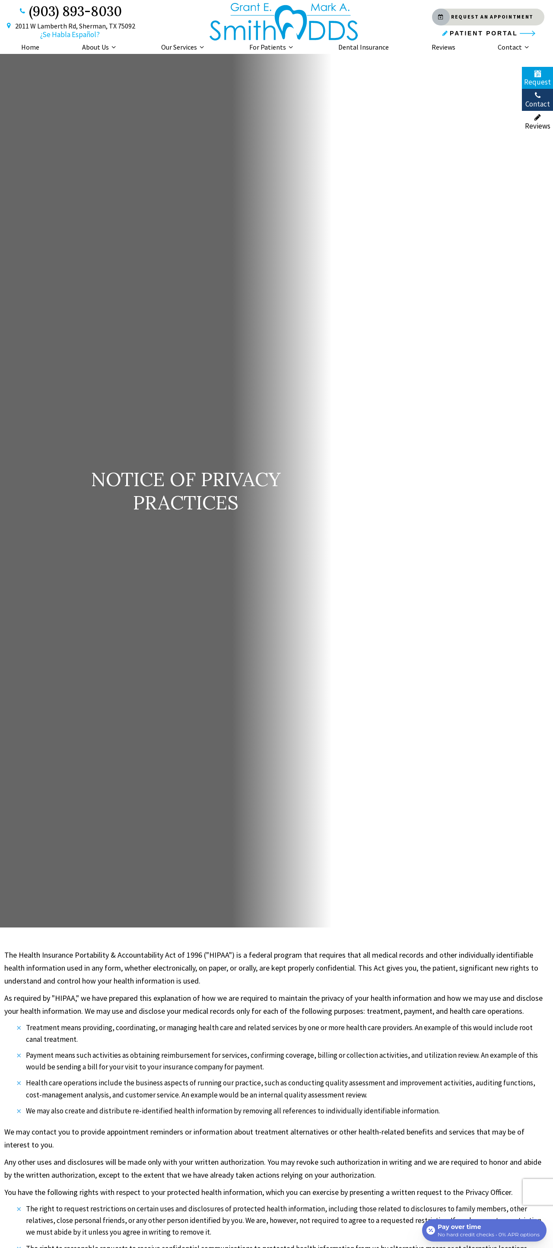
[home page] (284, 22)
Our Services (184, 47)
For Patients (272, 47)
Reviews (443, 47)
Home (30, 47)
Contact (514, 47)
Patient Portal (479, 33)
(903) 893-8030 (70, 11)
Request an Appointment (483, 17)
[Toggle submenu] (113, 47)
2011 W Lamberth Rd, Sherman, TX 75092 (69, 26)
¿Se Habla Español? (70, 34)
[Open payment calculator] (484, 1230)
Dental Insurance (363, 47)
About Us (100, 47)
